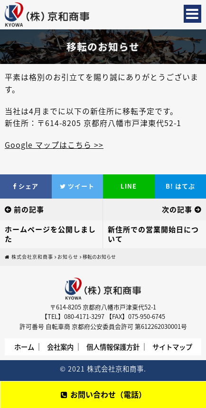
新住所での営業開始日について (153, 234)
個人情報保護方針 (113, 347)
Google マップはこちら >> (54, 144)
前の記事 (29, 209)
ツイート (77, 185)
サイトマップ (172, 347)
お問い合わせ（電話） (103, 394)
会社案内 (60, 347)
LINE (129, 185)
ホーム (24, 347)
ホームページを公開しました (50, 234)
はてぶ (180, 185)
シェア (25, 185)
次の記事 (177, 209)
